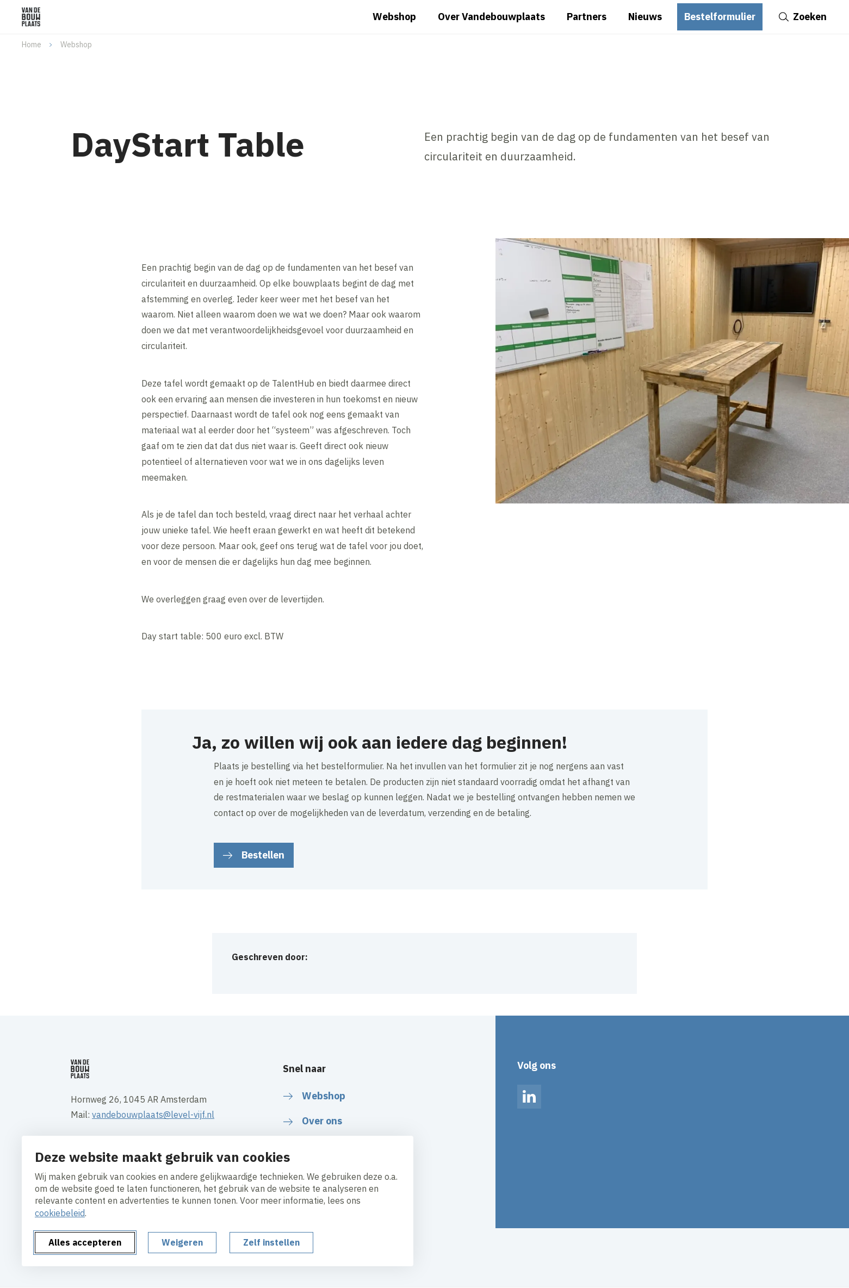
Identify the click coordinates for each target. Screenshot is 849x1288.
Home (31, 44)
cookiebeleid (60, 1213)
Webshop (76, 44)
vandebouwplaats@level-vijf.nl (153, 1114)
